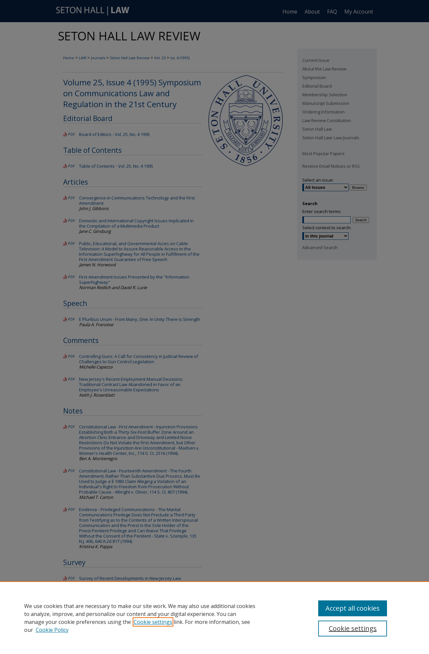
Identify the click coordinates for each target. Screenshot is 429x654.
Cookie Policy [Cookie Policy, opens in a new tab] (52, 629)
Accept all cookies (352, 608)
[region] (214, 617)
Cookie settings (153, 622)
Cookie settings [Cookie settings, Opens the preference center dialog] (353, 628)
